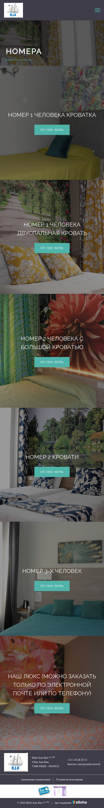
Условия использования (69, 779)
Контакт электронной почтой (81, 764)
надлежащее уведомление (35, 779)
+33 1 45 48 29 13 (75, 760)
